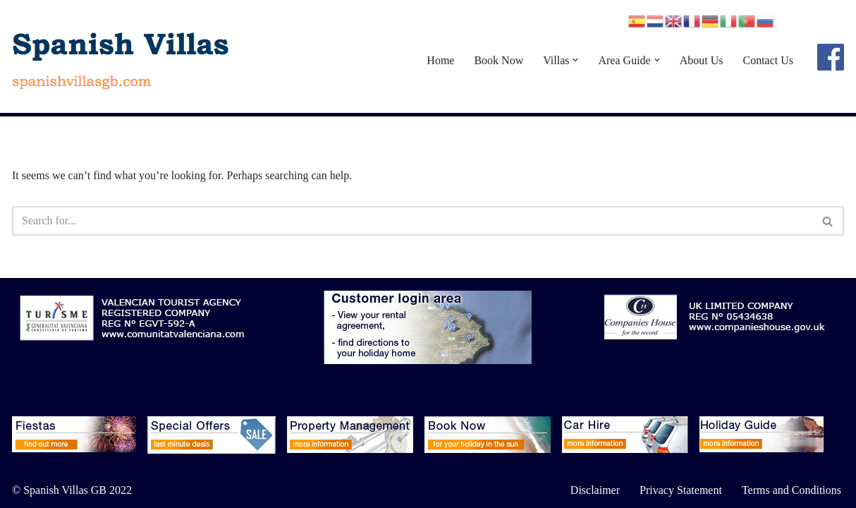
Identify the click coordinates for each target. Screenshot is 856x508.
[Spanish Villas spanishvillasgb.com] (121, 60)
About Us (701, 60)
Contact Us (767, 60)
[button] (575, 60)
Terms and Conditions (791, 490)
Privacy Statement (681, 490)
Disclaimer (595, 490)
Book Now (498, 60)
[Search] (412, 221)
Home (440, 60)
